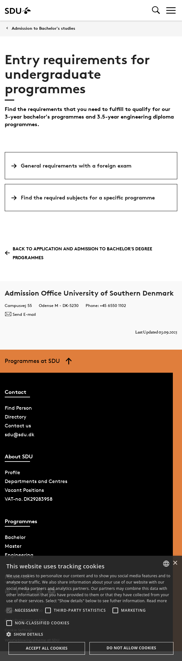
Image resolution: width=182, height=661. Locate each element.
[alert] (91, 608)
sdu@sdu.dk (19, 434)
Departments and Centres (36, 481)
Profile (12, 472)
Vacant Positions (24, 490)
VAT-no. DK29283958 (28, 499)
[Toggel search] (156, 10)
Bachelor (15, 537)
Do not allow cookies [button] (131, 648)
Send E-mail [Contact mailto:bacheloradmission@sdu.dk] (20, 314)
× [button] (175, 563)
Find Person (18, 408)
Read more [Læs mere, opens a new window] (157, 600)
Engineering (19, 555)
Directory (15, 417)
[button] (9, 610)
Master (13, 546)
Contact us (18, 426)
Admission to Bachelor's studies (43, 28)
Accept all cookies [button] (47, 648)
